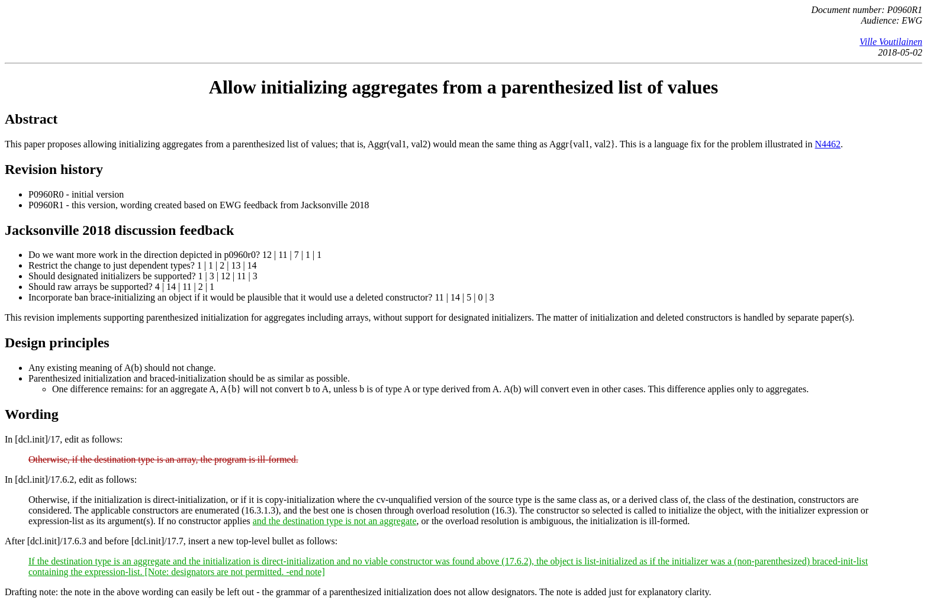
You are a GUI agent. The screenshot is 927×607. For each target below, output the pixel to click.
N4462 (828, 144)
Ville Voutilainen (891, 42)
